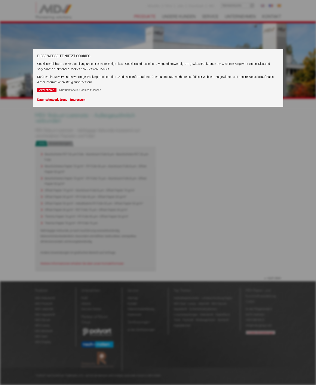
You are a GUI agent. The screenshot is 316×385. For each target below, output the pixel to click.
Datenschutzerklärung (52, 99)
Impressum (77, 99)
